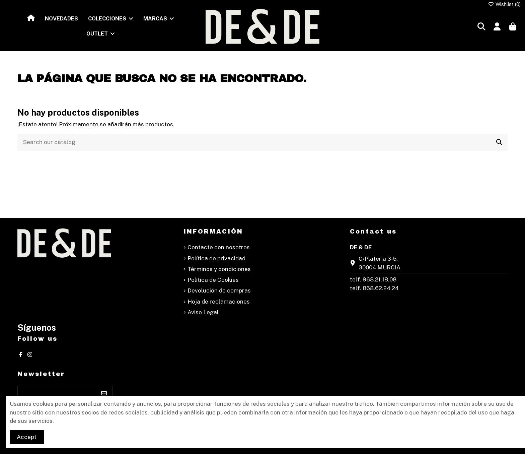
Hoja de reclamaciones (219, 301)
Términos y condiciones (219, 269)
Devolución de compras (219, 290)
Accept (26, 437)
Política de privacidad (216, 258)
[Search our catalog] (499, 142)
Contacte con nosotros (219, 247)
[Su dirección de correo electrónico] (57, 393)
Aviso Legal (203, 312)
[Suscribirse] (103, 393)
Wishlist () (504, 4)
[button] (110, 18)
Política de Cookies (213, 279)
